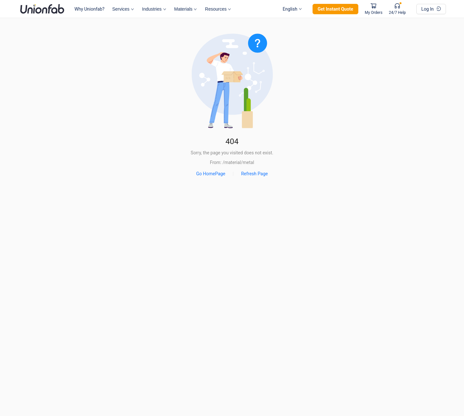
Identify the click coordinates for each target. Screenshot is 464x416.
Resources (218, 9)
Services (123, 9)
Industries (154, 9)
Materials (185, 9)
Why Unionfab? (89, 9)
